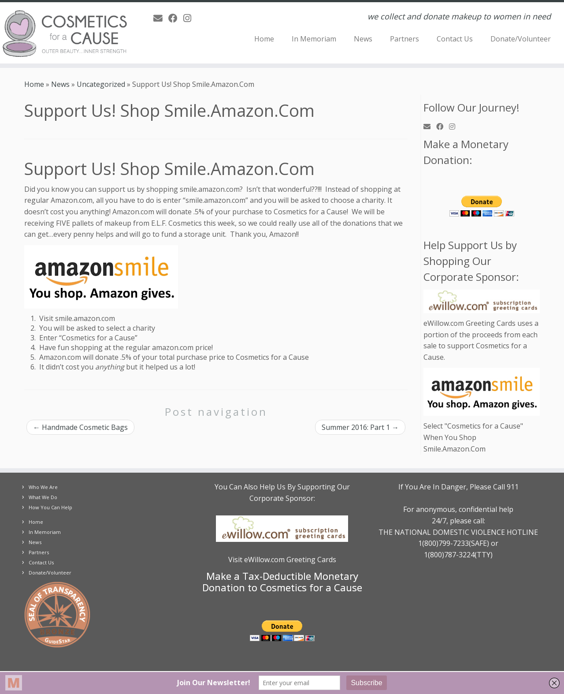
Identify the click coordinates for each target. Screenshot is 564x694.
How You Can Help (50, 507)
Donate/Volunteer (520, 39)
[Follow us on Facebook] (175, 18)
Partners (404, 39)
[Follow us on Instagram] (190, 18)
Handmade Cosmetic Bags (80, 427)
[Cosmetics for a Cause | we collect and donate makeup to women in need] (65, 33)
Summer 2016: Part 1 (360, 427)
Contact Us (455, 39)
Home (264, 39)
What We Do (43, 497)
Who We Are (43, 487)
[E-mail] (160, 18)
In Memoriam (314, 39)
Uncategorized (101, 84)
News (363, 39)
